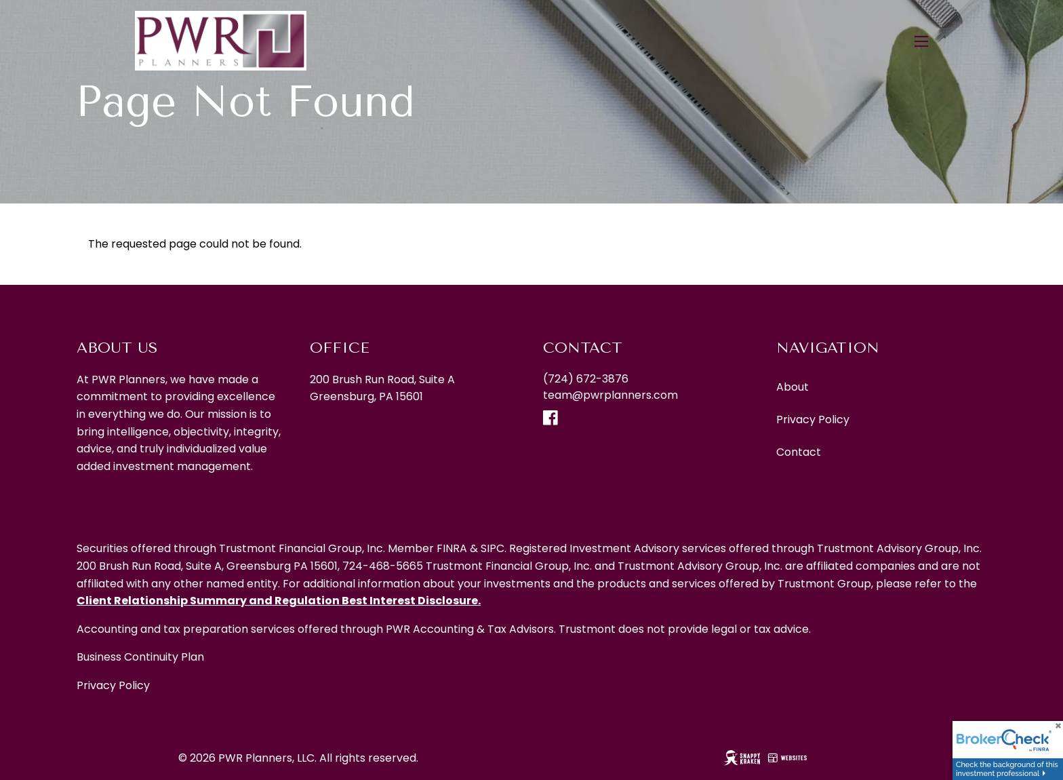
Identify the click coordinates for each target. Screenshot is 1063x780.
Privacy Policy (812, 419)
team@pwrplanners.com (610, 395)
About (792, 387)
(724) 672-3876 (585, 379)
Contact (798, 452)
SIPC (492, 548)
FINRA (452, 548)
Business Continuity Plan (140, 657)
